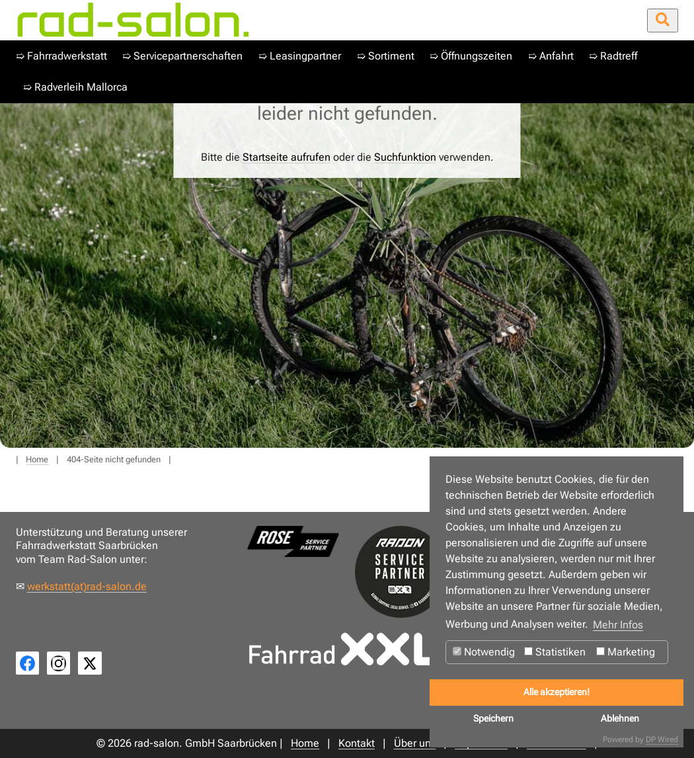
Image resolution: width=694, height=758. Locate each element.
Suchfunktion (405, 157)
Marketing (625, 652)
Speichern (493, 718)
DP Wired (662, 739)
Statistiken (555, 652)
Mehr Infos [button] (618, 624)
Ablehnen (620, 718)
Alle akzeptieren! (556, 692)
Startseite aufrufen (286, 157)
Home (37, 459)
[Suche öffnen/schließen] (662, 20)
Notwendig (484, 652)
